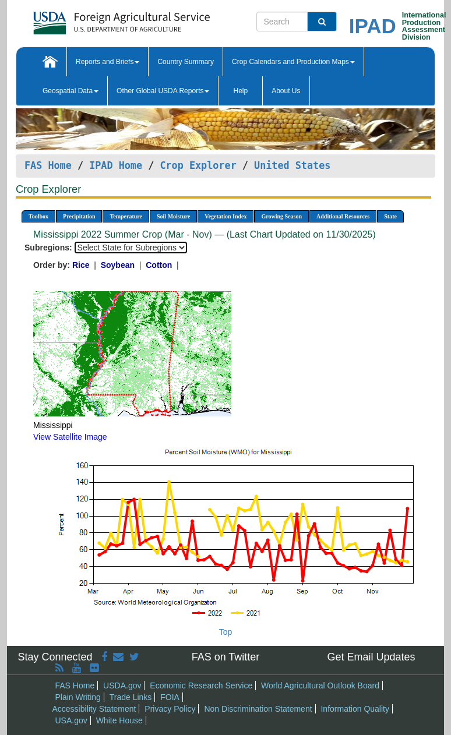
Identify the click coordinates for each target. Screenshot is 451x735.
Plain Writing (78, 697)
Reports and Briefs (107, 62)
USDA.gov (122, 685)
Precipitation (79, 216)
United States (292, 165)
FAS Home (48, 165)
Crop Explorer (198, 165)
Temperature (126, 216)
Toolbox (38, 216)
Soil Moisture (173, 216)
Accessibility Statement (94, 708)
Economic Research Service (201, 685)
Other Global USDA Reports (163, 91)
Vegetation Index (225, 216)
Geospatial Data (70, 91)
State (390, 216)
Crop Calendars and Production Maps (293, 62)
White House (119, 720)
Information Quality (354, 708)
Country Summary (185, 62)
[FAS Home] (92, 19)
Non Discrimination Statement (258, 708)
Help (240, 91)
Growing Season (281, 216)
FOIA (169, 697)
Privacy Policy (170, 708)
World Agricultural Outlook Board (320, 685)
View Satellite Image (70, 436)
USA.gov (71, 720)
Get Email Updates (371, 657)
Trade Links (131, 697)
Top (225, 632)
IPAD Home (115, 165)
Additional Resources (342, 216)
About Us (286, 91)
